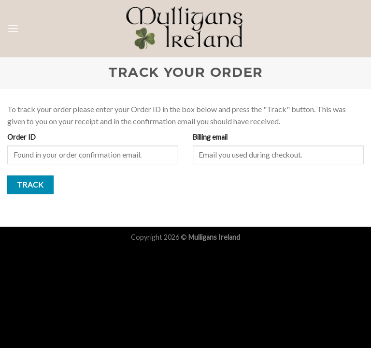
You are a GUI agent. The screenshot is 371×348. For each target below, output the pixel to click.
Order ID (21, 137)
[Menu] (13, 28)
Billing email (210, 137)
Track (30, 184)
